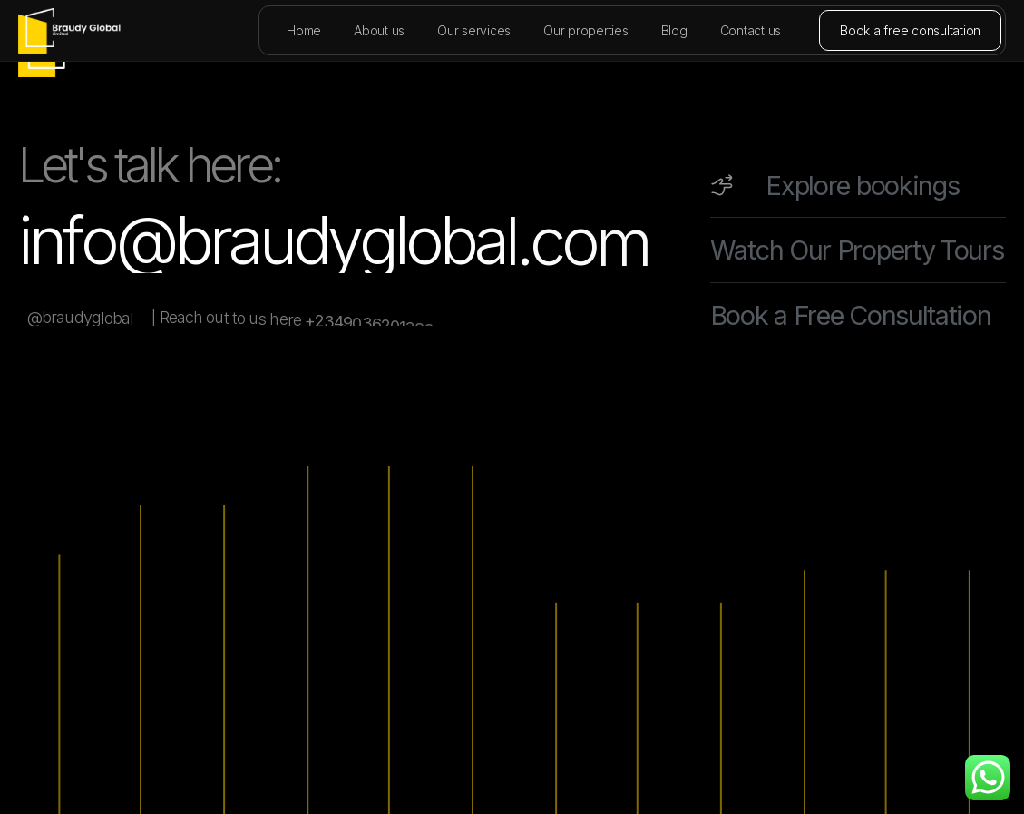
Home (304, 30)
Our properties (586, 30)
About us (379, 30)
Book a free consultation (910, 30)
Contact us (751, 30)
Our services (474, 30)
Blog (674, 30)
